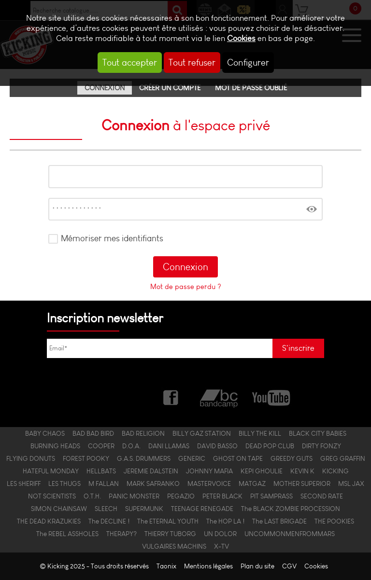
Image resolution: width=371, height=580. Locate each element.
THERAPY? (121, 533)
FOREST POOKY (86, 458)
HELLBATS (101, 471)
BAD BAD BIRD (93, 433)
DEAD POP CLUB (269, 446)
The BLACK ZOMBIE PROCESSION (290, 508)
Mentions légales (208, 566)
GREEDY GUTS (292, 458)
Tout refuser (192, 62)
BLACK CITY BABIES (317, 433)
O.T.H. (92, 496)
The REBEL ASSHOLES (67, 533)
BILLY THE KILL (260, 433)
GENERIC (191, 458)
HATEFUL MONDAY (51, 471)
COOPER (101, 446)
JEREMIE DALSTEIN (151, 471)
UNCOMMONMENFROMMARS (289, 533)
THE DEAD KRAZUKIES (49, 521)
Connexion (105, 87)
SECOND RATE (321, 496)
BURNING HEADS (55, 446)
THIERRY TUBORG (170, 533)
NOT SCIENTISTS (52, 496)
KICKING (335, 471)
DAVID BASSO (217, 446)
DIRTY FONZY (321, 446)
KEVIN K (302, 471)
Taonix (166, 566)
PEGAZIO (181, 496)
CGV (289, 566)
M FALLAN (103, 483)
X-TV (221, 546)
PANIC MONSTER (134, 496)
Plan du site (257, 566)
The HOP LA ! (225, 521)
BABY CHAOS (45, 433)
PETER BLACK (222, 496)
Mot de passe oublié (251, 87)
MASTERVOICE (209, 483)
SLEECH (106, 508)
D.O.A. (131, 446)
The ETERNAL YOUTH (168, 521)
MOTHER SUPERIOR (301, 483)
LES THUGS (64, 483)
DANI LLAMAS (168, 446)
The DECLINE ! (108, 521)
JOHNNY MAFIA (209, 471)
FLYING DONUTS (30, 458)
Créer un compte (169, 87)
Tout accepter (129, 62)
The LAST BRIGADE (279, 521)
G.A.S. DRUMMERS (144, 458)
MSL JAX (351, 483)
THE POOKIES (334, 521)
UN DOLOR (220, 533)
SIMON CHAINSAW (59, 508)
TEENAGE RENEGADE (202, 508)
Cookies (241, 38)
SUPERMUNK (144, 508)
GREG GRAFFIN (342, 458)
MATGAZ (252, 483)
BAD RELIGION (143, 433)
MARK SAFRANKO (153, 483)
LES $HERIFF (24, 483)
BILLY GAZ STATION (201, 433)
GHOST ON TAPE (238, 458)
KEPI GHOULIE (262, 471)
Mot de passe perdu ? (185, 286)
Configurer (248, 62)
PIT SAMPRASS (271, 496)
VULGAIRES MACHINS (174, 546)
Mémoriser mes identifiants (112, 238)
